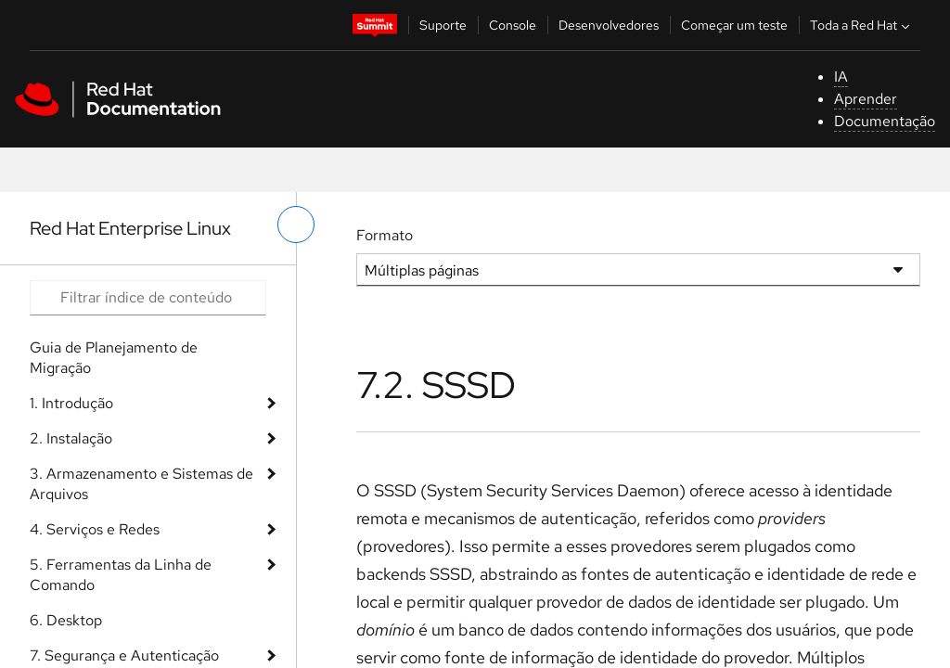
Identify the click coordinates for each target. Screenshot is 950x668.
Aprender (865, 99)
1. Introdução (71, 403)
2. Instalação (71, 438)
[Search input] (148, 297)
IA (841, 76)
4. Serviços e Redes (95, 529)
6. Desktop (66, 620)
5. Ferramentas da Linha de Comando (121, 575)
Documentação (884, 121)
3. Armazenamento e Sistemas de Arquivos (141, 484)
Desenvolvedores (608, 25)
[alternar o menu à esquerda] (296, 224)
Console (512, 25)
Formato (384, 235)
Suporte (443, 25)
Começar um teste (734, 25)
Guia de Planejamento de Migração (114, 358)
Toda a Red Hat (862, 25)
